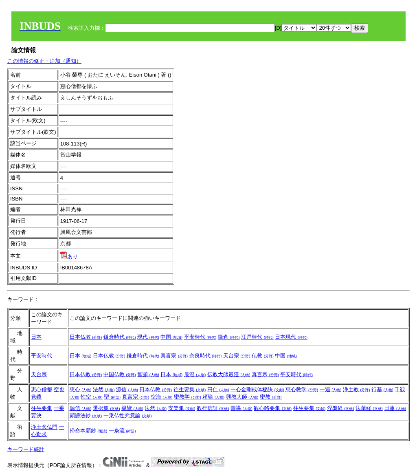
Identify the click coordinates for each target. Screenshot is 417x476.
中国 (171, 337)
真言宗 (174, 356)
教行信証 (213, 408)
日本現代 (291, 337)
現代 (148, 337)
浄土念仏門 (44, 427)
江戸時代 (257, 337)
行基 (382, 389)
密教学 (187, 397)
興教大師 (242, 397)
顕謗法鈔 (86, 415)
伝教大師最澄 (228, 374)
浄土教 (356, 389)
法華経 (369, 408)
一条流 (122, 431)
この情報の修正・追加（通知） (44, 61)
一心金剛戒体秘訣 (257, 389)
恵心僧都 (41, 389)
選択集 (106, 408)
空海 (162, 397)
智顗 (148, 374)
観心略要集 (273, 408)
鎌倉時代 (119, 337)
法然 (104, 389)
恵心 (81, 389)
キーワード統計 (25, 449)
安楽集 (181, 408)
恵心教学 (301, 389)
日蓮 (395, 408)
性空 (92, 397)
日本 (36, 337)
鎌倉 (229, 337)
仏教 (263, 356)
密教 (271, 397)
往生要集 (189, 389)
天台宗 (236, 356)
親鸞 (132, 408)
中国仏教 (119, 374)
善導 (241, 408)
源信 (127, 389)
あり (69, 256)
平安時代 (200, 337)
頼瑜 (213, 397)
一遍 (331, 389)
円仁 (218, 389)
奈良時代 (205, 356)
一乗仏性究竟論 (127, 415)
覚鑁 (36, 397)
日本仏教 (86, 337)
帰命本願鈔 (89, 431)
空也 (59, 389)
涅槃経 (340, 408)
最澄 (195, 374)
